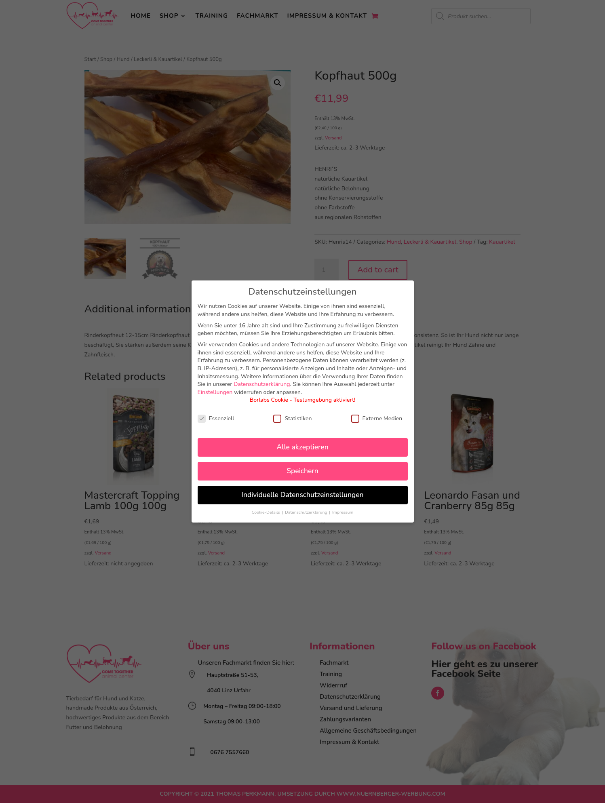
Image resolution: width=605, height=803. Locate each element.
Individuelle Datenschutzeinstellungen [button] (302, 495)
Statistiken (292, 418)
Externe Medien (377, 418)
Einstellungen (215, 392)
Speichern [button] (302, 471)
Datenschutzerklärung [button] (306, 512)
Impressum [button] (342, 512)
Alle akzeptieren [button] (302, 447)
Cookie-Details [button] (266, 512)
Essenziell (216, 418)
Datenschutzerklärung (262, 384)
